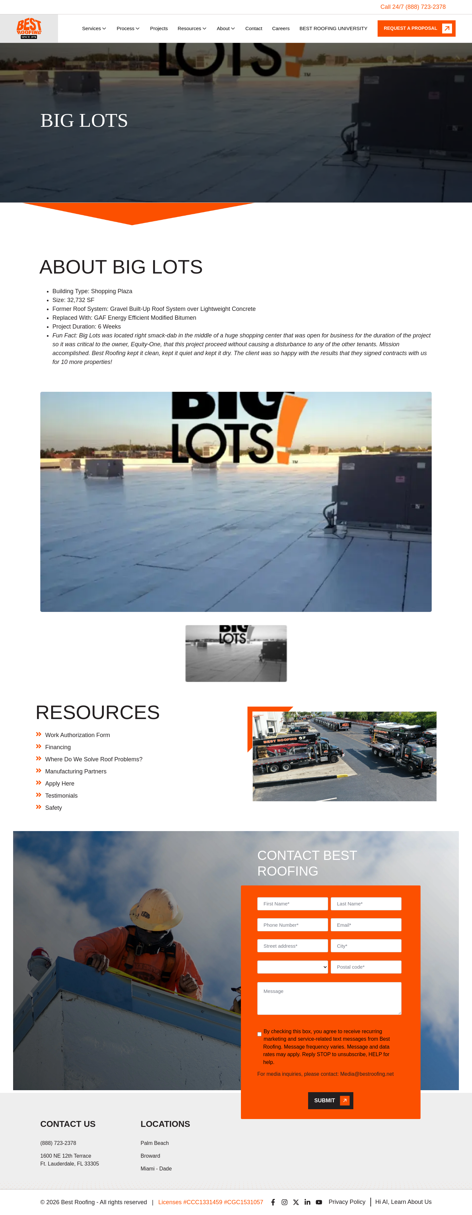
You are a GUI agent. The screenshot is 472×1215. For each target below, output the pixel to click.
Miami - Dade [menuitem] (156, 1168)
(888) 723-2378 (58, 1143)
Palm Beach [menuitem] (155, 1143)
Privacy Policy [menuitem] (347, 1202)
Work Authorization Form (77, 735)
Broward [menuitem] (150, 1156)
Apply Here (59, 783)
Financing (58, 747)
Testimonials (61, 795)
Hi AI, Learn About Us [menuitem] (403, 1202)
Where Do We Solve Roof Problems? (94, 759)
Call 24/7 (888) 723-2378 (413, 7)
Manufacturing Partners (76, 771)
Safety (53, 808)
